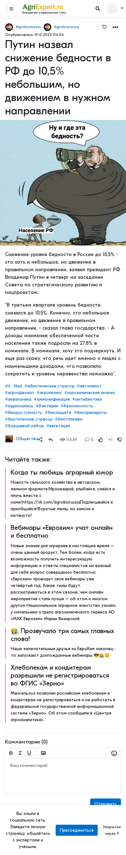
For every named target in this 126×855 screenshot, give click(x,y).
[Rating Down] (119, 439)
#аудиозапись (19, 406)
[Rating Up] (101, 439)
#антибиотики (87, 399)
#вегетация (58, 425)
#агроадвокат (19, 392)
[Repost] (50, 439)
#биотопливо (69, 419)
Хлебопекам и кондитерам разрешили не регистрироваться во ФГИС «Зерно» (60, 675)
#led (17, 386)
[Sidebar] (11, 9)
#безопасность (77, 406)
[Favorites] (104, 26)
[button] (115, 26)
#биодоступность (23, 412)
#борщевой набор (24, 425)
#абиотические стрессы (49, 386)
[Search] (97, 8)
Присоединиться (77, 830)
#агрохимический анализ (89, 392)
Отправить (105, 804)
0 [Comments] (89, 439)
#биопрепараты (90, 412)
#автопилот (89, 386)
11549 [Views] (68, 439)
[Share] (40, 439)
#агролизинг (49, 392)
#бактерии (47, 406)
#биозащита (58, 412)
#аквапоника (18, 399)
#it (8, 386)
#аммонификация (52, 399)
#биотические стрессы (28, 419)
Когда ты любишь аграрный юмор (62, 472)
